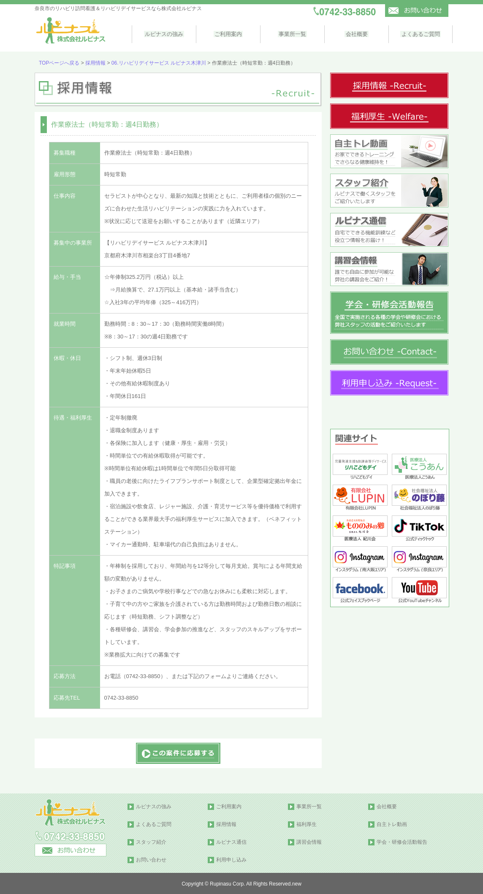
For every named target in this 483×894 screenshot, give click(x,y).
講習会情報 (309, 841)
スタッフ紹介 (151, 841)
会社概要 (354, 33)
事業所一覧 (290, 33)
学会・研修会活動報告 (402, 841)
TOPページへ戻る (59, 62)
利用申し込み (231, 859)
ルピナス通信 (231, 841)
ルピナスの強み (163, 33)
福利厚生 (306, 823)
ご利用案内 (227, 33)
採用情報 (95, 62)
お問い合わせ (151, 859)
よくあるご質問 (418, 33)
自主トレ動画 (392, 823)
